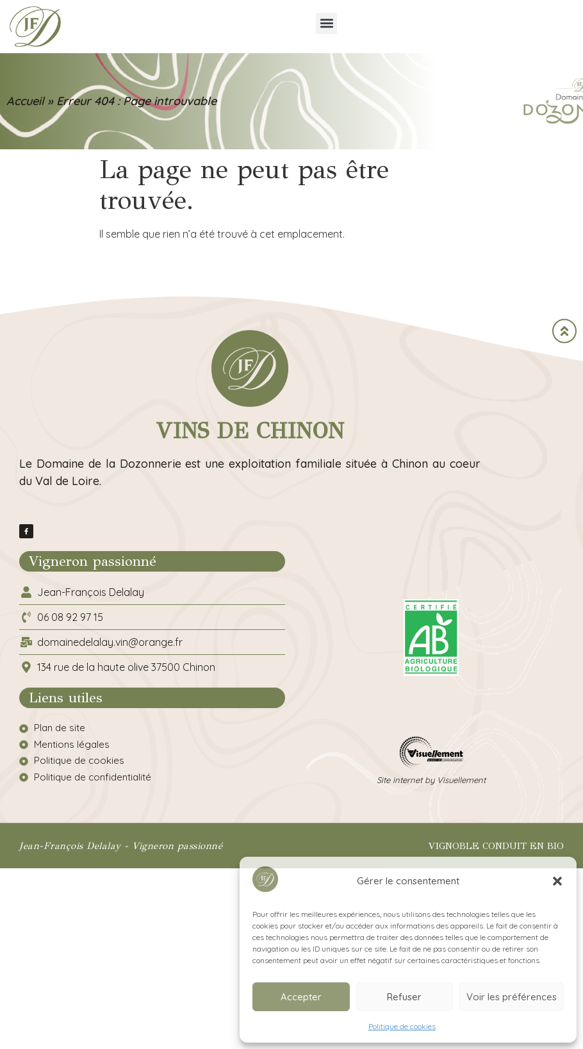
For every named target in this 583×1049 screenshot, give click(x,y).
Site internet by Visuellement (431, 780)
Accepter (301, 997)
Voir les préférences (511, 997)
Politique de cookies (402, 1026)
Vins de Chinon (250, 431)
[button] (557, 881)
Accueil (25, 101)
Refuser (404, 997)
